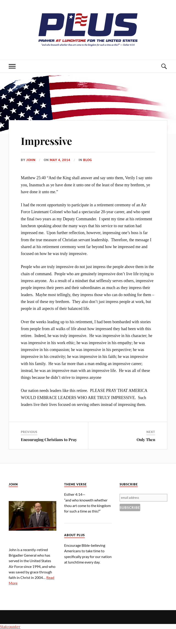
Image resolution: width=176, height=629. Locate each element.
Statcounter (10, 626)
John (31, 160)
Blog (87, 160)
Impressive (46, 140)
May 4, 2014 (60, 160)
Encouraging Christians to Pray (49, 439)
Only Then (146, 439)
